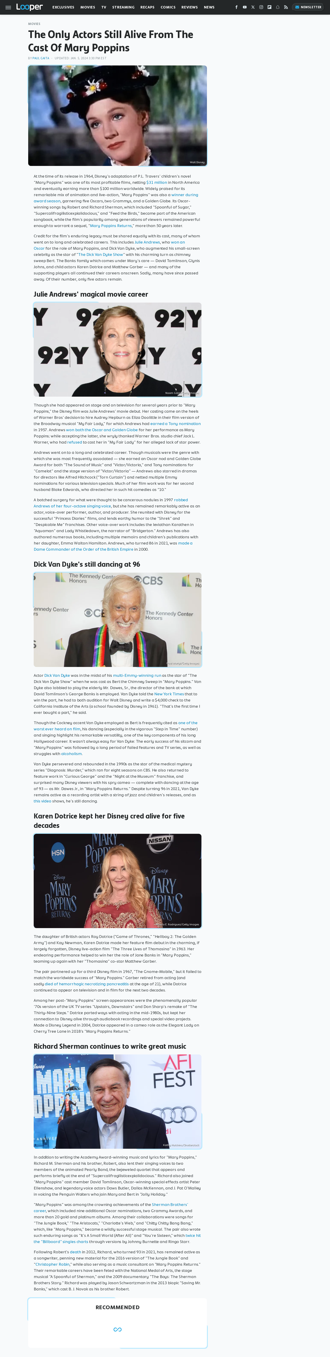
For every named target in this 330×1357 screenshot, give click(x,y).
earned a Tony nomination (175, 423)
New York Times (169, 694)
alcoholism (71, 753)
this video (42, 801)
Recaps (147, 7)
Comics (168, 7)
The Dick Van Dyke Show (100, 254)
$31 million (156, 182)
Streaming (123, 7)
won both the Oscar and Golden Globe (102, 430)
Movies (87, 7)
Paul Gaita (41, 58)
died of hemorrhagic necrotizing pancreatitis (87, 984)
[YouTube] (244, 8)
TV (103, 7)
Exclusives (63, 7)
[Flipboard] (269, 8)
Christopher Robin (52, 1264)
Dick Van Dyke (57, 675)
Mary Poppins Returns (111, 225)
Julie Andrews (147, 242)
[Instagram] (261, 8)
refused (74, 442)
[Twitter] (253, 8)
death (75, 1252)
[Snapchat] (277, 8)
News (209, 7)
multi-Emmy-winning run (137, 675)
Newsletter (308, 7)
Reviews (190, 7)
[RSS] (286, 8)
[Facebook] (236, 8)
